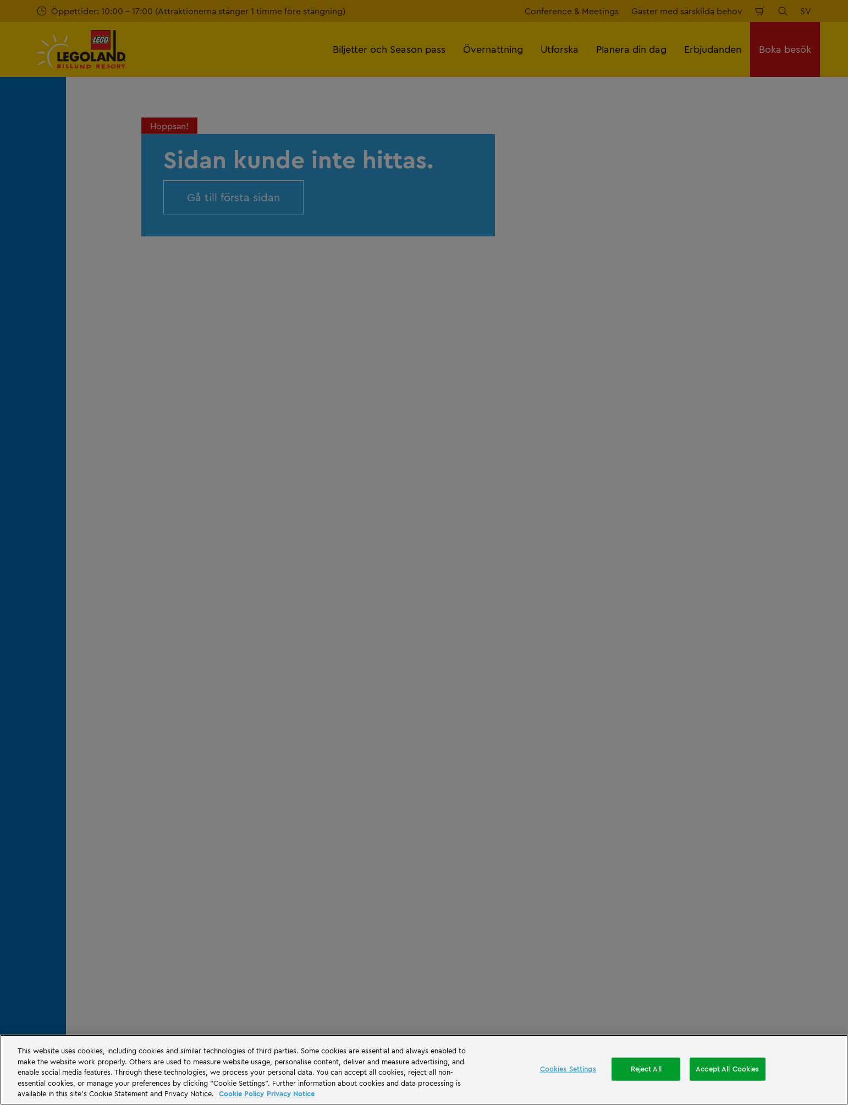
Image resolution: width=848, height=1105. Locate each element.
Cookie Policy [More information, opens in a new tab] (241, 1093)
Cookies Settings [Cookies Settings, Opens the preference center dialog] (568, 1068)
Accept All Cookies (727, 1068)
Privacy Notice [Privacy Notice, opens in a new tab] (291, 1093)
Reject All (646, 1068)
